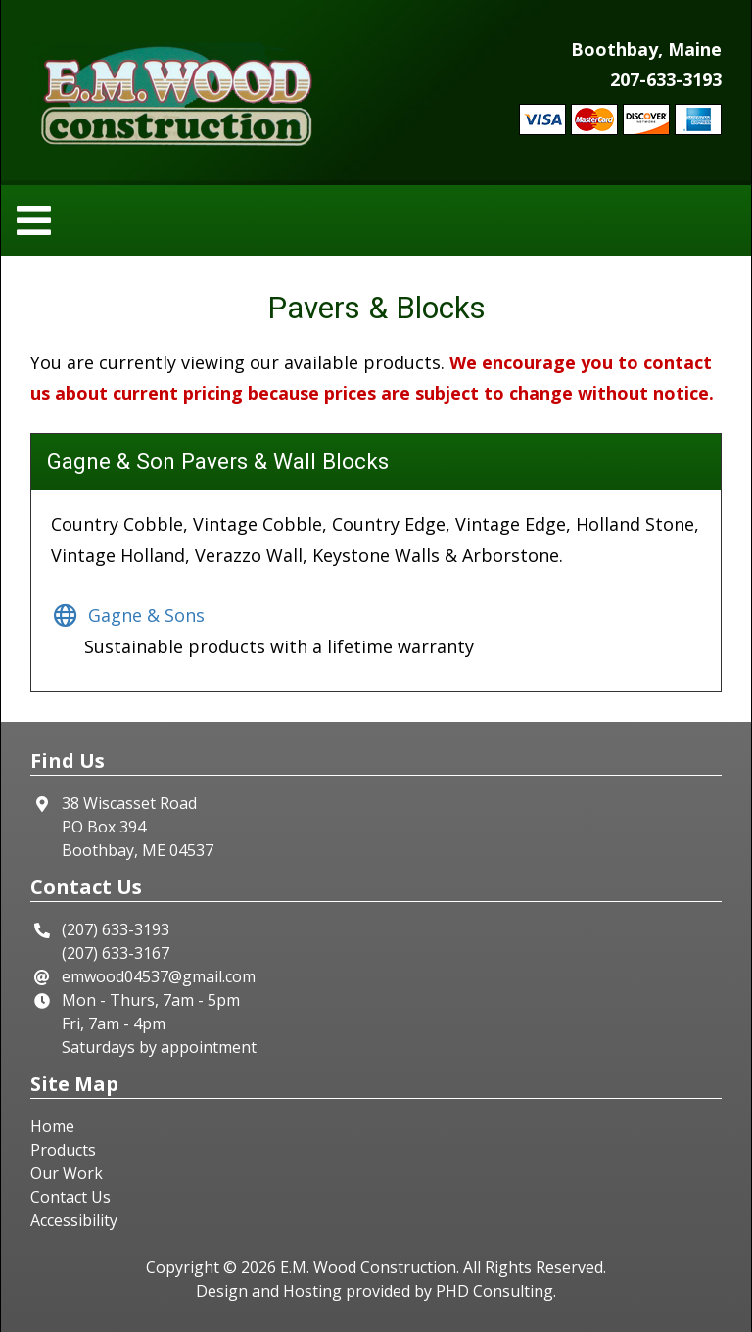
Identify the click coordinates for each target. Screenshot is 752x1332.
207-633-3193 (666, 79)
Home (52, 1126)
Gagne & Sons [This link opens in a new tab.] (128, 615)
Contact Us (70, 1197)
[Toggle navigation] (40, 221)
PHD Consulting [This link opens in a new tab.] (494, 1291)
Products (63, 1150)
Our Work (66, 1173)
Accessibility (74, 1220)
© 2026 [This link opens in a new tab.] (249, 1267)
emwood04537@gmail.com (159, 976)
